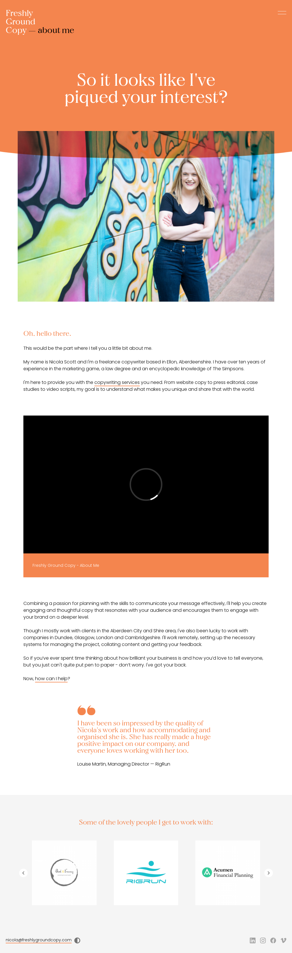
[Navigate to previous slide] (23, 873)
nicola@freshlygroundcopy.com (39, 940)
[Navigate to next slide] (268, 873)
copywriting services (117, 382)
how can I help (51, 678)
